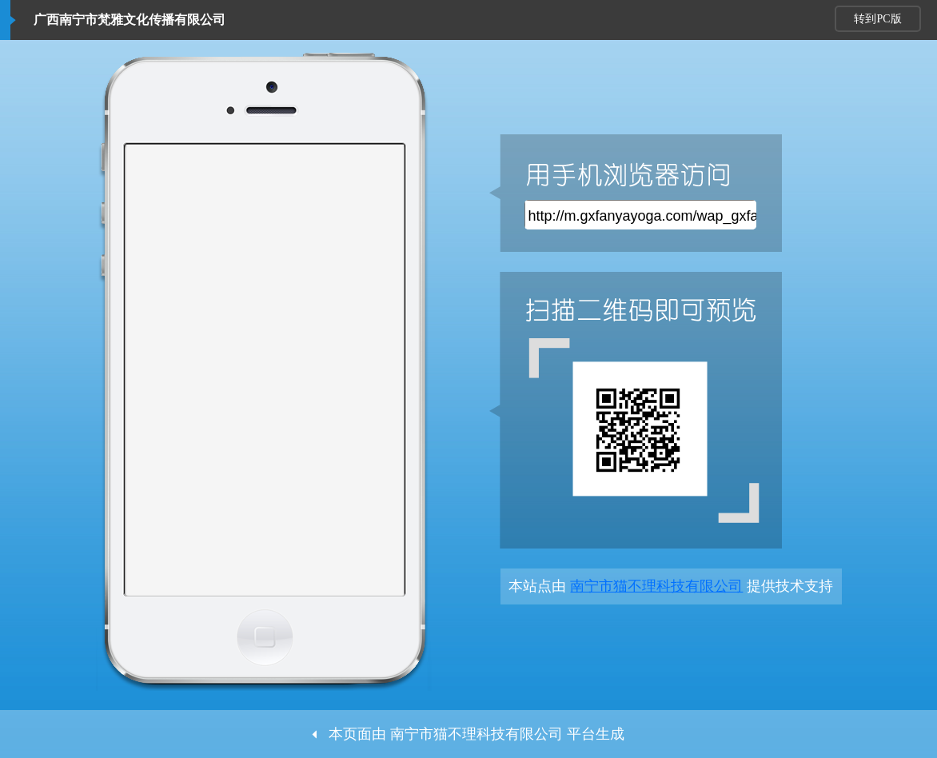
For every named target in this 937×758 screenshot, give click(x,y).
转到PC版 (877, 19)
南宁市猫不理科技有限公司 (656, 586)
